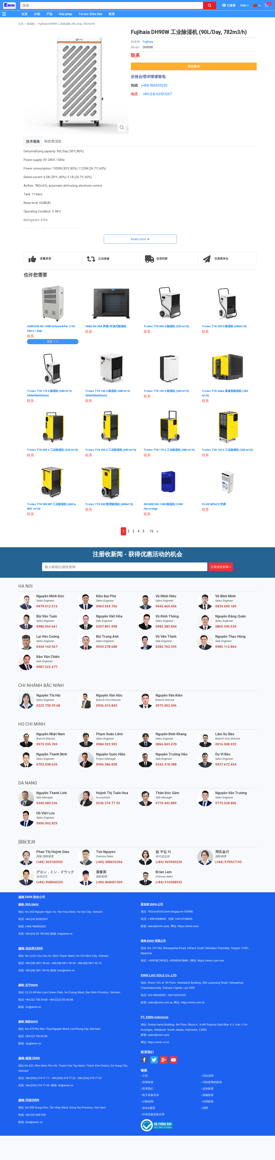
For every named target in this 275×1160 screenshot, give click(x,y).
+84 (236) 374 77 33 (90, 1080)
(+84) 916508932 (169, 885)
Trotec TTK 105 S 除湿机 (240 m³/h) (169, 390)
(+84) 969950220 (169, 865)
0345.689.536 (46, 806)
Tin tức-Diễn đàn (90, 14)
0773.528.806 (225, 806)
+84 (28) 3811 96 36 (37, 965)
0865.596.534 (225, 629)
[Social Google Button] (164, 1063)
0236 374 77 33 (108, 806)
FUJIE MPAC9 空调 (215, 507)
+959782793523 (158, 963)
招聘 (205, 1110)
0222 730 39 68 (48, 708)
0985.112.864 (225, 649)
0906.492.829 (46, 826)
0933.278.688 (106, 649)
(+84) (145, 85)
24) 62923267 (161, 94)
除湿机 (31, 23)
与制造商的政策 (212, 1085)
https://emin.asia (188, 929)
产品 (49, 14)
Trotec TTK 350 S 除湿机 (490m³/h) (227, 326)
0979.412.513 (46, 609)
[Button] (4, 14)
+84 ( (147, 94)
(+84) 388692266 (109, 865)
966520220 (158, 85)
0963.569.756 (106, 609)
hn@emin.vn (64, 936)
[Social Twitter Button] (154, 1063)
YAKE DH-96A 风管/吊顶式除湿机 (107, 326)
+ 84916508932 (157, 921)
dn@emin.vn (65, 1088)
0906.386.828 (106, 767)
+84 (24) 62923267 (36, 921)
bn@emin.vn (33, 1009)
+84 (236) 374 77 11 (37, 1080)
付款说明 (208, 1078)
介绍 (37, 14)
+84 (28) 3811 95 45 (37, 973)
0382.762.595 (166, 649)
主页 (24, 14)
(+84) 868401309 (109, 885)
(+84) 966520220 (35, 929)
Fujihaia (148, 41)
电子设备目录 (150, 1097)
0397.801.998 (106, 629)
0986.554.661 (46, 629)
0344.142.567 (46, 649)
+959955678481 (179, 963)
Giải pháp (65, 14)
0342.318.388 (166, 767)
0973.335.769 (46, 747)
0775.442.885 (166, 806)
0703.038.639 (46, 767)
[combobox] (109, 5)
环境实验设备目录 (153, 1117)
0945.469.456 (166, 609)
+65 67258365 (183, 921)
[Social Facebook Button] (144, 1063)
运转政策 (208, 1091)
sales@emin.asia (158, 929)
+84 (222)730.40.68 (61, 1002)
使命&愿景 (148, 1110)
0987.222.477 (46, 670)
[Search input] (109, 5)
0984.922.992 (106, 747)
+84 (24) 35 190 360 (37, 936)
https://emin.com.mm (210, 963)
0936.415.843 (106, 708)
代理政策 (208, 1104)
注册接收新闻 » (221, 569)
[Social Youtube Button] (173, 1063)
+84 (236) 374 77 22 (63, 1080)
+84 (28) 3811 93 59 (63, 965)
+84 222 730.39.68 (36, 1002)
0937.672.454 (225, 767)
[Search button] (209, 5)
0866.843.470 (166, 747)
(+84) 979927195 (228, 865)
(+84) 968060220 (49, 885)
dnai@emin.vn (34, 1124)
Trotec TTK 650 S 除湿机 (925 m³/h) (169, 326)
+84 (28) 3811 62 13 (90, 965)
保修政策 (208, 1097)
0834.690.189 (225, 609)
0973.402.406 (166, 708)
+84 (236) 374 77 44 (37, 1088)
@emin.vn (35, 1046)
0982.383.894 (166, 629)
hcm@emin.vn (66, 973)
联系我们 (147, 1091)
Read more (138, 239)
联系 (112, 14)
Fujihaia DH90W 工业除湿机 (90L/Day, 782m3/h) (66, 23)
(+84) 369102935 (49, 865)
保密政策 (147, 1085)
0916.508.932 (225, 747)
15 (151, 534)
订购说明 (147, 1104)
